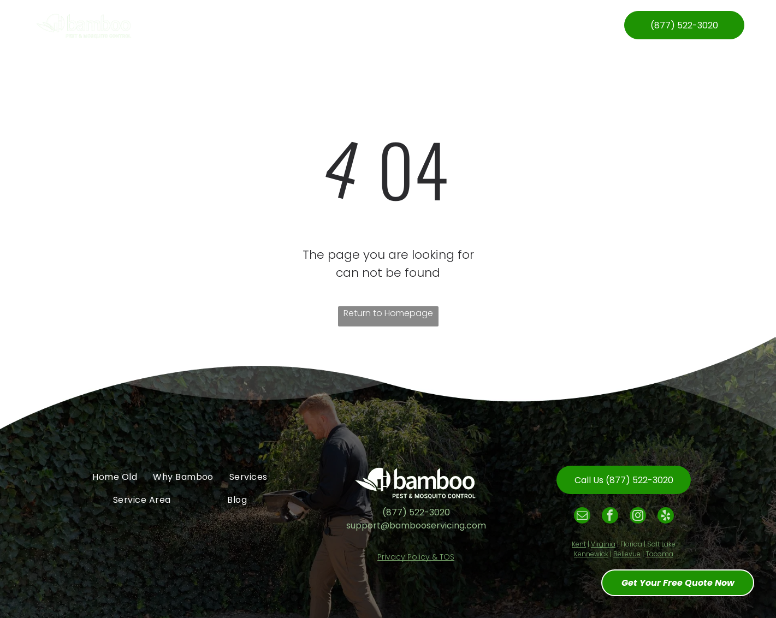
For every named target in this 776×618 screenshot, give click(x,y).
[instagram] (638, 516)
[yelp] (665, 516)
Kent (579, 544)
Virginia (603, 544)
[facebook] (610, 516)
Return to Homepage (388, 313)
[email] (582, 516)
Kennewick (591, 553)
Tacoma (659, 553)
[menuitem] (206, 25)
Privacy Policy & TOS (415, 556)
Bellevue (627, 553)
